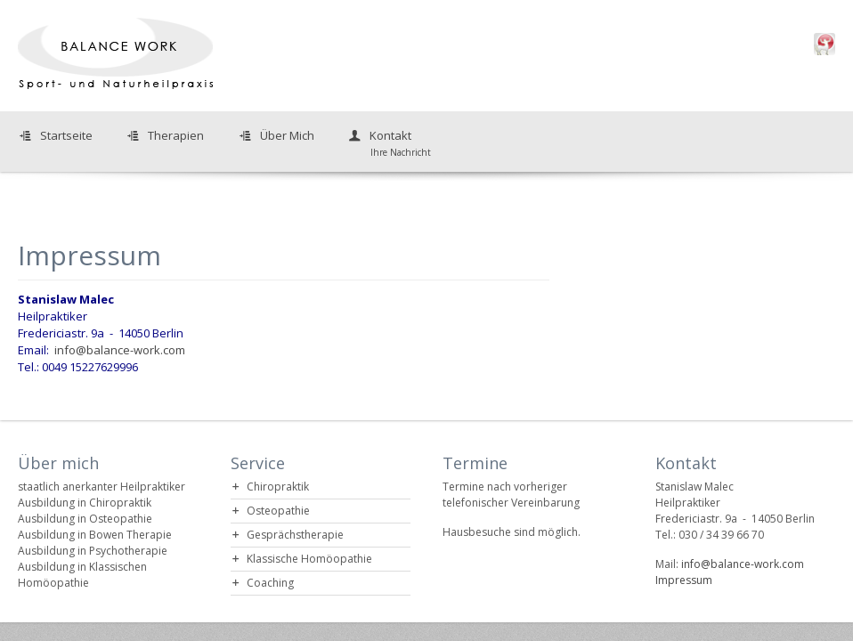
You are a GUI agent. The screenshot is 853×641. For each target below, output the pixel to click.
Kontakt (388, 142)
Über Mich (287, 135)
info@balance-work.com (119, 350)
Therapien (176, 135)
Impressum (683, 580)
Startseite (66, 135)
